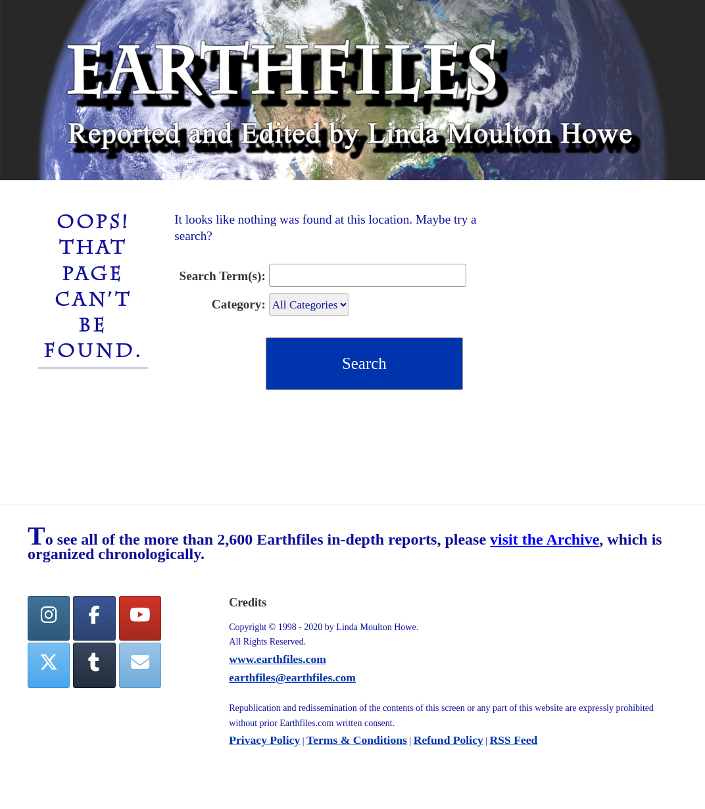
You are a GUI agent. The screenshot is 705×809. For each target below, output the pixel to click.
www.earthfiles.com (277, 659)
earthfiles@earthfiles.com (292, 677)
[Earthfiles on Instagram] (49, 618)
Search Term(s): (223, 276)
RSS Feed (514, 740)
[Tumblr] (94, 665)
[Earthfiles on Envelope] (140, 665)
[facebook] (94, 618)
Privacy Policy (264, 740)
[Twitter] (49, 665)
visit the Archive (544, 539)
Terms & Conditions (356, 740)
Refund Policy (448, 740)
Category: (239, 304)
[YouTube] (140, 618)
